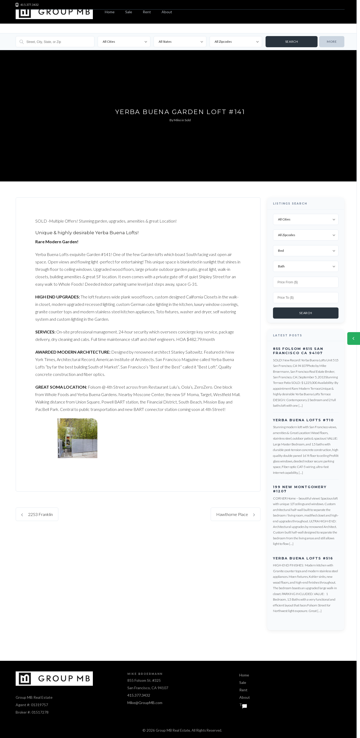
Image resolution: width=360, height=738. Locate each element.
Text (243, 703)
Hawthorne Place (235, 514)
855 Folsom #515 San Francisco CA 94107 (298, 349)
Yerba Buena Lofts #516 (303, 557)
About (167, 12)
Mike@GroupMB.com (144, 701)
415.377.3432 (138, 694)
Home (110, 12)
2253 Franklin (37, 514)
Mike (177, 120)
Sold (188, 120)
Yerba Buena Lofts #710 (303, 419)
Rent (147, 12)
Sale (128, 12)
